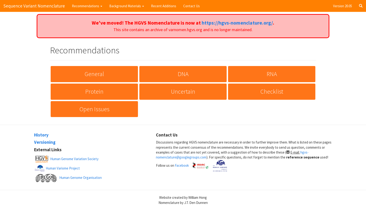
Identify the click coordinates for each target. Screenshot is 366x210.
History (41, 135)
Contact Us (191, 6)
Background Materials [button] (126, 6)
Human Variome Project (63, 168)
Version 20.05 (342, 6)
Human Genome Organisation (80, 177)
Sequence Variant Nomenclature (34, 6)
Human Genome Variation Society (74, 159)
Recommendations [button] (87, 6)
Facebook (182, 165)
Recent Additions (163, 6)
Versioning (45, 142)
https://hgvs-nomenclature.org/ (237, 23)
